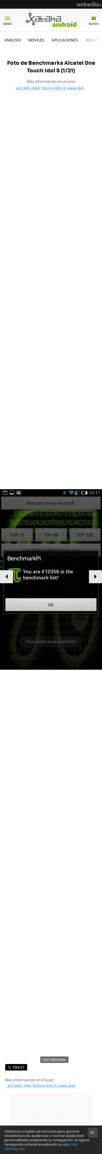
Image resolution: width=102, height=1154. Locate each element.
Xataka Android (51, 20)
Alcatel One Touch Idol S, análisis (50, 88)
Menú (7, 24)
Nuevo (94, 24)
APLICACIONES (65, 40)
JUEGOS (92, 40)
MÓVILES (36, 40)
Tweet (19, 1067)
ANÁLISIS (12, 40)
